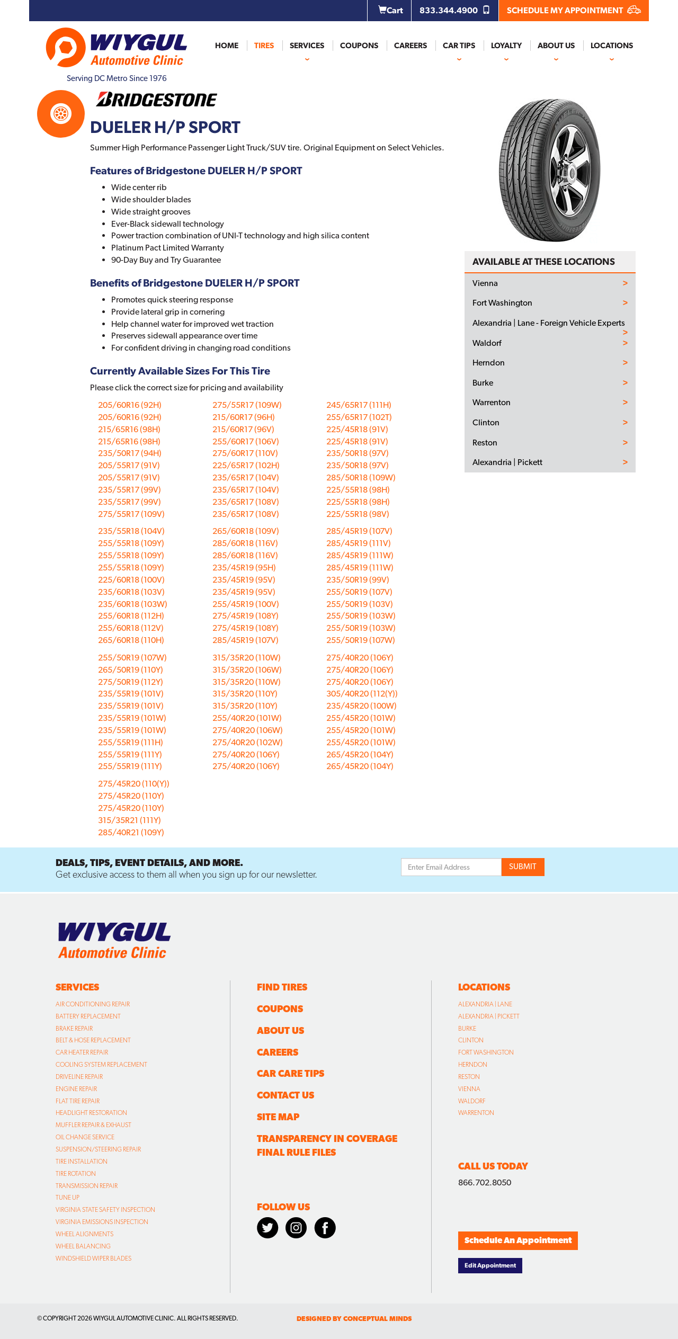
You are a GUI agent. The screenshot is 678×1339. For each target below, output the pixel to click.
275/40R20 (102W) (247, 742)
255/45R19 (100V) (245, 604)
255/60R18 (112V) (131, 628)
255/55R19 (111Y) (130, 754)
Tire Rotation (76, 1173)
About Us (556, 45)
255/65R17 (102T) (359, 417)
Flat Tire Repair (78, 1101)
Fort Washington (502, 303)
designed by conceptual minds (354, 1319)
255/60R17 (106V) (245, 441)
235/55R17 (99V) (129, 490)
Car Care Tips (290, 1073)
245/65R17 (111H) (358, 405)
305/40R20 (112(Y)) (362, 694)
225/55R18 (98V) (357, 514)
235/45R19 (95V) (243, 580)
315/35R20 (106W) (247, 670)
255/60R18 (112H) (131, 616)
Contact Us (285, 1095)
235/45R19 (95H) (244, 568)
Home (226, 45)
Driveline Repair (79, 1077)
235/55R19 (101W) (132, 718)
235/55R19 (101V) (131, 694)
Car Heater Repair (82, 1052)
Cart (390, 10)
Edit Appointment (490, 1265)
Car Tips (459, 45)
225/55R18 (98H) (358, 490)
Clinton (485, 422)
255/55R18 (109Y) (131, 543)
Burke (482, 383)
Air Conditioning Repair (93, 1004)
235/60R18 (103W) (132, 604)
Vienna (485, 283)
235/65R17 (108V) (245, 502)
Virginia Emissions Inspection (102, 1222)
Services (307, 45)
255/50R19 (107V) (359, 592)
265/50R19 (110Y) (130, 670)
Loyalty (506, 45)
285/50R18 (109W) (361, 477)
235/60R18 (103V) (131, 592)
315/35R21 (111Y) (129, 820)
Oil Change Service (85, 1137)
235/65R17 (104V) (245, 477)
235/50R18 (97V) (357, 453)
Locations (612, 45)
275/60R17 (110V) (245, 453)
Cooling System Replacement (101, 1064)
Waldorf (486, 343)
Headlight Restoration (91, 1113)
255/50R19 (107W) (360, 640)
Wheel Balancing (83, 1246)
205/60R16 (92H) (130, 405)
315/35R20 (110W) (246, 658)
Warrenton (491, 402)
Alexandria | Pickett (507, 462)
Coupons (359, 45)
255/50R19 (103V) (359, 604)
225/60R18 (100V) (131, 580)
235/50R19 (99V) (357, 580)
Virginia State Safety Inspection (105, 1209)
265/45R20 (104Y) (360, 754)
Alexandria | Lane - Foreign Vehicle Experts (548, 323)
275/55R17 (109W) (247, 405)
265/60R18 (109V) (245, 531)
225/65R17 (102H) (246, 465)
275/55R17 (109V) (131, 514)
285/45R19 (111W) (360, 555)
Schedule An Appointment (518, 1240)
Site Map (278, 1116)
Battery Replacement (88, 1016)
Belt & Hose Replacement (93, 1040)
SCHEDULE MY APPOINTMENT (574, 10)
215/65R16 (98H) (129, 429)
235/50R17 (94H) (130, 453)
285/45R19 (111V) (358, 543)
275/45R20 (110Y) (131, 796)
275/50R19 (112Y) (130, 682)
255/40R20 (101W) (247, 718)
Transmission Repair (87, 1186)
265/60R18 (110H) (131, 640)
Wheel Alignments (84, 1234)
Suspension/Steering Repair (98, 1149)
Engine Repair (76, 1089)
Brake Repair (74, 1028)
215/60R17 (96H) (243, 417)
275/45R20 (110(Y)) (134, 784)
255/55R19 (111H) (130, 742)
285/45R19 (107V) (245, 640)
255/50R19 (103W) (361, 616)
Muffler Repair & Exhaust (93, 1125)
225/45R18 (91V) (357, 429)
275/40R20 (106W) (247, 730)
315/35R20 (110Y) (245, 694)
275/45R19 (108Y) (245, 616)
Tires (264, 45)
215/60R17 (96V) (243, 429)
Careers (410, 45)
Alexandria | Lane (485, 1004)
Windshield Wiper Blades (93, 1258)
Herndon (488, 363)
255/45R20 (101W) (361, 718)
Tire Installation (82, 1161)
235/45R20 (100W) (361, 706)
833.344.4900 (455, 10)
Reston (484, 443)
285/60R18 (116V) (245, 543)
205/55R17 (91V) (129, 465)
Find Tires (282, 987)
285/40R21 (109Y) (131, 832)
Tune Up (67, 1197)
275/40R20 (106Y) (246, 754)
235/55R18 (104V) (131, 531)
